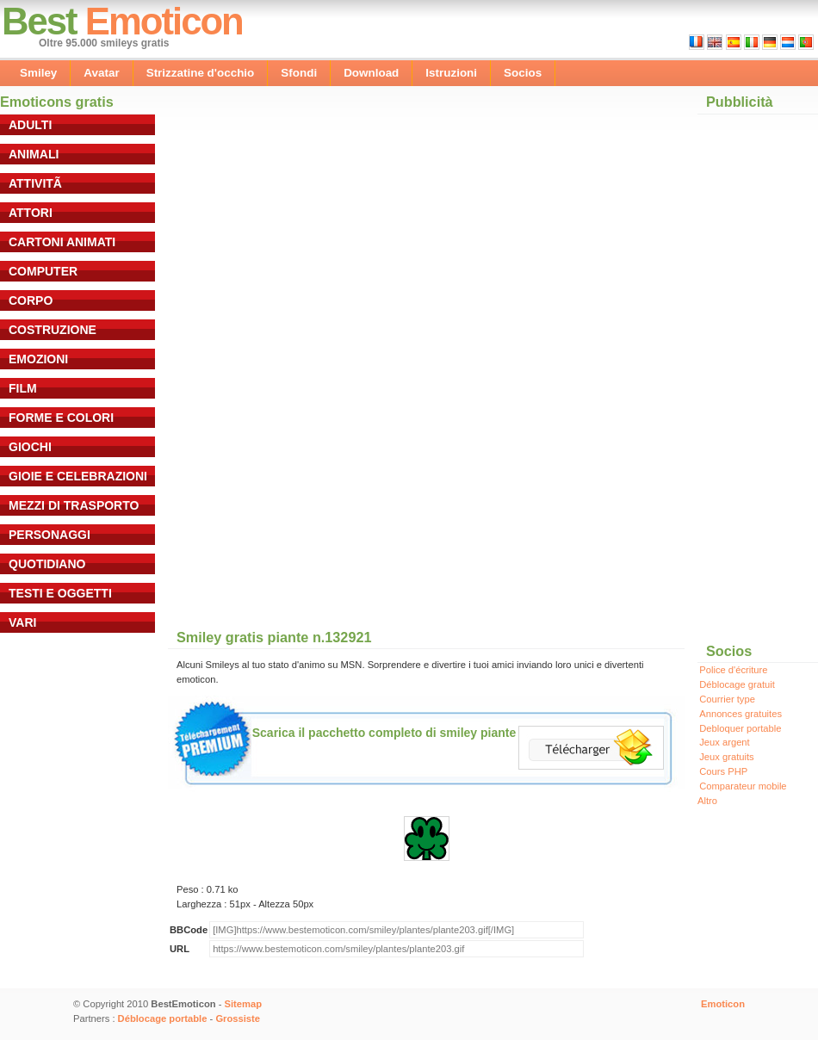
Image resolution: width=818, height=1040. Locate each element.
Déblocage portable (163, 1018)
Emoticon (164, 21)
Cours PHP (723, 771)
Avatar (101, 72)
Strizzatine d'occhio (200, 72)
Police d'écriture (733, 670)
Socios (523, 72)
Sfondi (299, 72)
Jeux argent (724, 742)
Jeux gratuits (726, 757)
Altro (707, 800)
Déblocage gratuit (737, 684)
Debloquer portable (740, 728)
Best (39, 21)
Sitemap (244, 1004)
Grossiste (237, 1018)
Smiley (38, 72)
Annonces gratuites (740, 714)
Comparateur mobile (742, 786)
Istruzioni (451, 72)
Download (371, 72)
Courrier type (727, 699)
